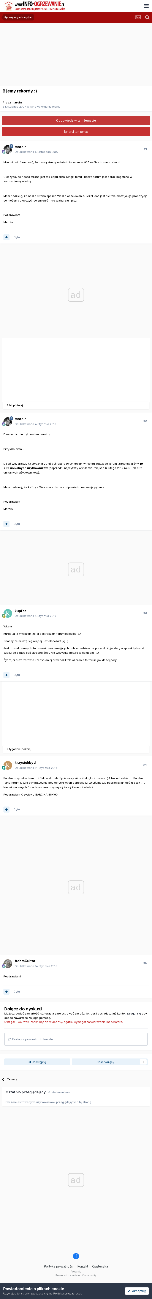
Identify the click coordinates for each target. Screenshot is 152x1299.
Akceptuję (136, 1291)
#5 (145, 962)
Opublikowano (37, 151)
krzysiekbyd (25, 762)
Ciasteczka (100, 1266)
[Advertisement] (52, 369)
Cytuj (17, 237)
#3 (145, 612)
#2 (145, 420)
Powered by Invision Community (76, 1275)
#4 (145, 764)
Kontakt (83, 1266)
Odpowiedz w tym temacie (76, 120)
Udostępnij (37, 1062)
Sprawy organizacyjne (45, 106)
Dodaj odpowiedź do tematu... (31, 1039)
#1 (145, 148)
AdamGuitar (25, 961)
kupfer (20, 611)
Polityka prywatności (58, 1266)
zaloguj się (134, 1013)
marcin (17, 102)
